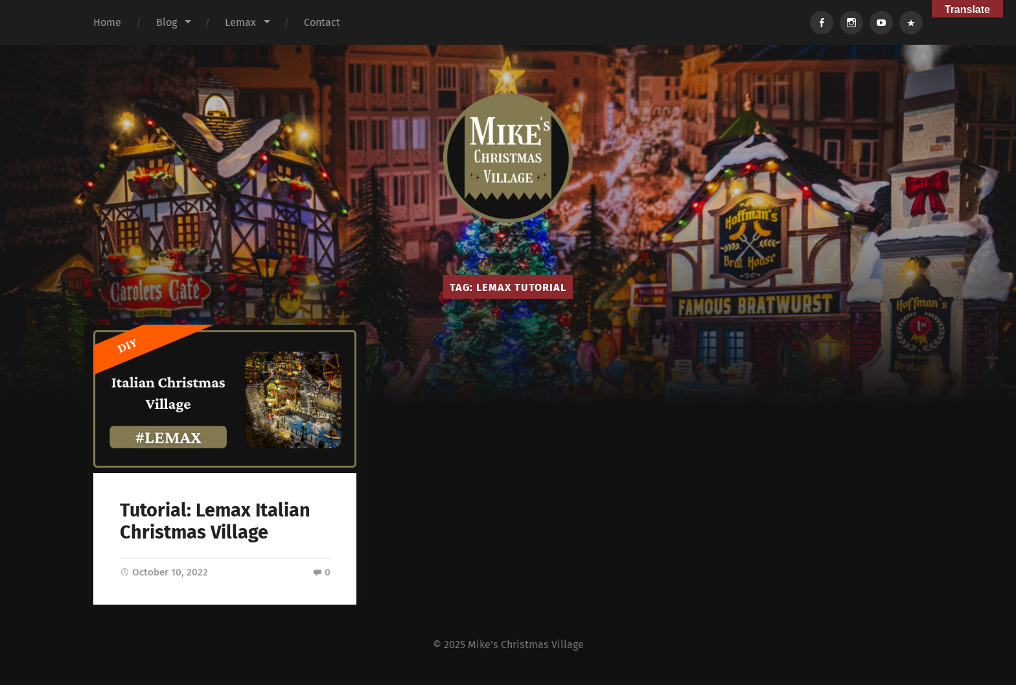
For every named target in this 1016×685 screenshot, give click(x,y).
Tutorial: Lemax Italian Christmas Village (215, 521)
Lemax (240, 22)
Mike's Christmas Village (526, 644)
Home (107, 22)
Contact (322, 22)
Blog (166, 22)
